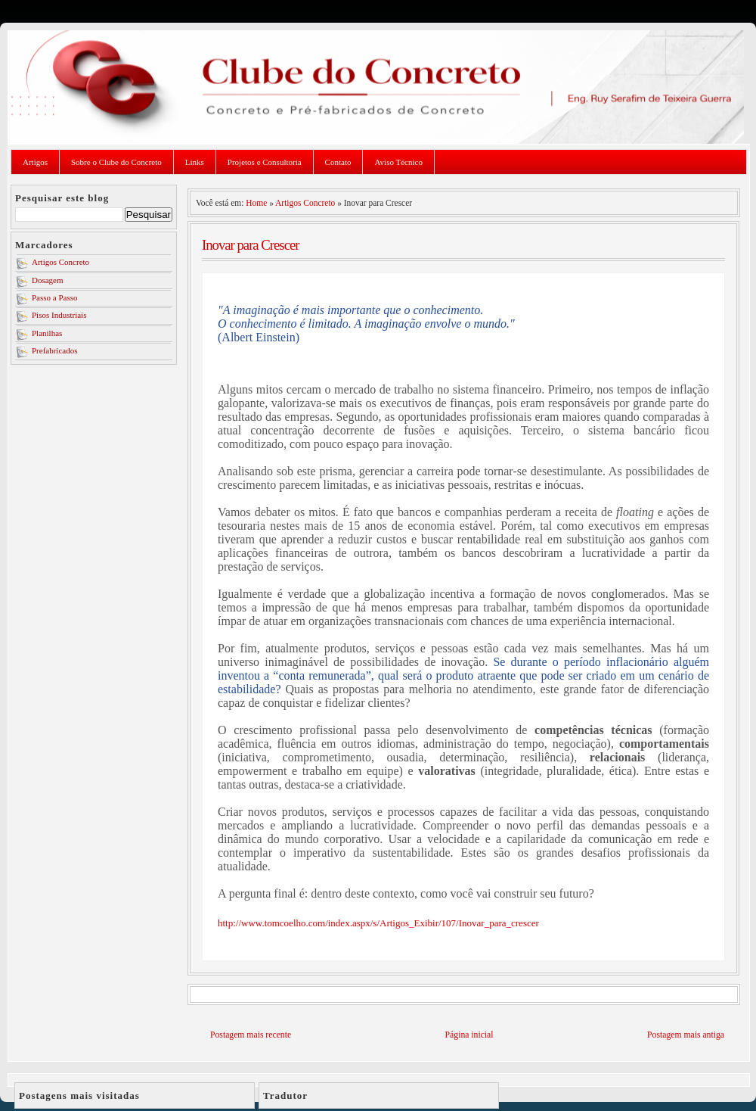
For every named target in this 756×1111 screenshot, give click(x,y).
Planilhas (47, 333)
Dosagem (48, 280)
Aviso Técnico (398, 161)
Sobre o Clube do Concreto (116, 161)
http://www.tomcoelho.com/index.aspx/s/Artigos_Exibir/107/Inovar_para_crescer (378, 923)
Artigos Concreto (60, 261)
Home (256, 202)
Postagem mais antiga (685, 1035)
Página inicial (469, 1035)
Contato (338, 161)
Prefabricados (54, 350)
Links (194, 161)
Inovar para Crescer (250, 245)
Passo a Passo (55, 297)
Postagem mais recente (250, 1035)
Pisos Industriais (59, 314)
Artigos (35, 161)
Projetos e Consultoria (265, 161)
